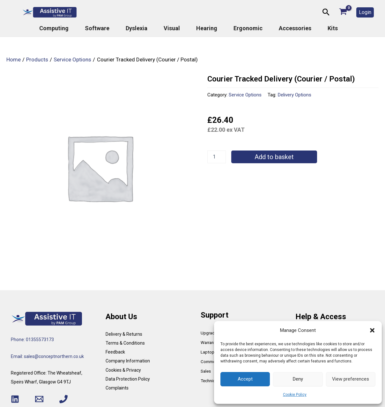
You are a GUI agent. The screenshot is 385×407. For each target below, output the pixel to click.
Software (97, 28)
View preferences (350, 379)
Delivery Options (294, 95)
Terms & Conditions (125, 343)
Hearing (206, 28)
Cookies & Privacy (123, 370)
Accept (245, 379)
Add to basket (274, 157)
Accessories (295, 28)
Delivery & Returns (124, 334)
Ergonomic (248, 28)
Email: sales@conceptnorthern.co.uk (47, 356)
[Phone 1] (63, 399)
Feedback (115, 351)
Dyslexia (136, 28)
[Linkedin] (15, 399)
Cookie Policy (295, 394)
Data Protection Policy (128, 379)
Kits (333, 28)
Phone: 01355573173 (32, 339)
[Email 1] (39, 399)
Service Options (245, 95)
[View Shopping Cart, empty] (343, 12)
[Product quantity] (216, 157)
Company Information (128, 360)
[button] (372, 330)
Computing (54, 28)
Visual (172, 28)
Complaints (117, 387)
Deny (298, 379)
